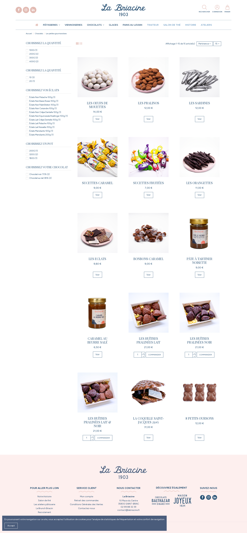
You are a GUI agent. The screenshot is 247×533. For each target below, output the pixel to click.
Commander (154, 355)
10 (32, 77)
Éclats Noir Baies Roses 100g (43, 101)
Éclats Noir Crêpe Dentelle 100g (45, 112)
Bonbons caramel (148, 259)
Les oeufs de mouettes (97, 105)
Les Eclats (97, 259)
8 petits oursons (200, 418)
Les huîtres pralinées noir (199, 340)
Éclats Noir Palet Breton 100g (43, 105)
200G (33, 54)
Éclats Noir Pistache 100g (42, 97)
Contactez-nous (86, 508)
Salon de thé (44, 500)
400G (33, 61)
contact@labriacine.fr (128, 510)
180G (33, 158)
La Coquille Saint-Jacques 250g (148, 420)
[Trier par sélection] (205, 43)
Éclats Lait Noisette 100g (42, 127)
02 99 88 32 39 (128, 507)
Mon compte (86, 496)
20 (32, 81)
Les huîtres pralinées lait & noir (97, 422)
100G (33, 50)
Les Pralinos (148, 103)
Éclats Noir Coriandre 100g (43, 108)
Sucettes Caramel (97, 183)
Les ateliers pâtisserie (44, 504)
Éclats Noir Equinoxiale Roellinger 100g (48, 116)
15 (217, 43)
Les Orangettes (199, 183)
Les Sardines (199, 103)
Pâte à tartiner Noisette (199, 261)
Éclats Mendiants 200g (41, 135)
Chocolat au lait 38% (40, 178)
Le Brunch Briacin (44, 508)
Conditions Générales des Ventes (86, 504)
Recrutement (44, 512)
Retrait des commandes (86, 500)
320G (33, 154)
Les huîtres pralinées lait (148, 340)
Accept (11, 525)
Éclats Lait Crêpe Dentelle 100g (44, 120)
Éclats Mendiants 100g (41, 131)
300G (33, 58)
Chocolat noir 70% (39, 174)
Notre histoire (44, 496)
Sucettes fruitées (148, 183)
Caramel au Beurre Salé (97, 340)
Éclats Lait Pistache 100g (42, 123)
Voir (97, 119)
